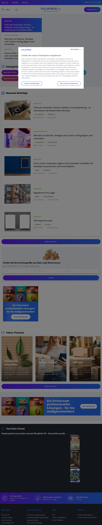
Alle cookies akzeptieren (69, 83)
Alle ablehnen (75, 49)
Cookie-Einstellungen (32, 83)
